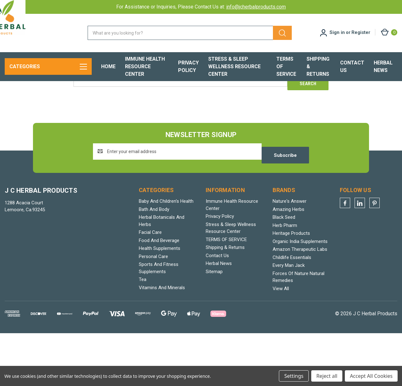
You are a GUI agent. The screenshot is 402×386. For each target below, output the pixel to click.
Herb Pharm (285, 278)
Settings (293, 375)
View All (281, 341)
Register (360, 32)
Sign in (337, 32)
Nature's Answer (290, 254)
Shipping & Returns (318, 66)
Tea (142, 332)
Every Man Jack (289, 318)
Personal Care (153, 309)
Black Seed (284, 270)
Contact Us (352, 66)
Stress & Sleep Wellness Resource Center (234, 66)
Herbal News (383, 66)
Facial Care (150, 285)
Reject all (326, 375)
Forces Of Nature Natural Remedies (298, 329)
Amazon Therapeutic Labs (300, 302)
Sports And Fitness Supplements (158, 320)
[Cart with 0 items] (388, 32)
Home (108, 66)
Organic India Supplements (300, 294)
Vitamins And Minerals (162, 340)
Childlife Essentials (292, 310)
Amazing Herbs (288, 262)
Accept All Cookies (371, 375)
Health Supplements (159, 301)
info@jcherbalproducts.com (256, 7)
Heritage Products (291, 286)
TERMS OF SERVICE (286, 66)
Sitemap (214, 324)
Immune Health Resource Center (145, 66)
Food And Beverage (159, 293)
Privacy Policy (188, 66)
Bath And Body (154, 262)
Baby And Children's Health (166, 254)
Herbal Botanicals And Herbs (161, 273)
